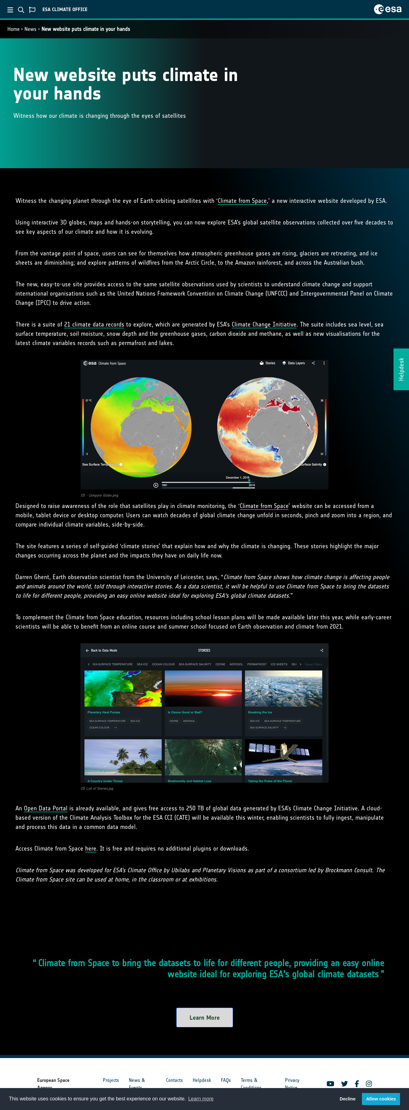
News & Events (137, 1084)
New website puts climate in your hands (86, 29)
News (30, 29)
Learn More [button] (205, 1017)
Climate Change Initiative (264, 324)
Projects (111, 1080)
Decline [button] (347, 1098)
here (90, 848)
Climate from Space (242, 200)
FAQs (226, 1080)
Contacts (174, 1080)
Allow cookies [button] (381, 1098)
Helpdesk (202, 1080)
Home (13, 29)
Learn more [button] (200, 1098)
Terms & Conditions (251, 1084)
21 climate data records (94, 324)
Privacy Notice (292, 1084)
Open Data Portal (46, 808)
